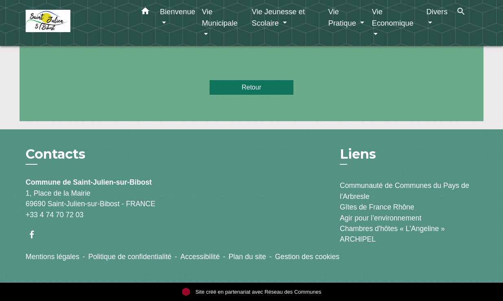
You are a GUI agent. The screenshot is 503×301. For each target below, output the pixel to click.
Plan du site (247, 257)
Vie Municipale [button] (220, 17)
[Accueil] (76, 23)
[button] (145, 12)
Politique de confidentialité (129, 257)
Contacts (55, 154)
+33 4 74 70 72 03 (54, 215)
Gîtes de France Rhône (377, 207)
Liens (358, 154)
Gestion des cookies (307, 257)
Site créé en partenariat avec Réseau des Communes (251, 292)
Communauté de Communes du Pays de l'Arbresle (404, 190)
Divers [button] (437, 11)
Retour (251, 87)
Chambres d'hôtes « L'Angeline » (392, 229)
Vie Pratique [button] (343, 17)
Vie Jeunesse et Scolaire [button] (278, 17)
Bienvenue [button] (177, 11)
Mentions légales (52, 257)
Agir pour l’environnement (380, 218)
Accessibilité (200, 257)
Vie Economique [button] (392, 17)
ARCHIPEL (358, 239)
